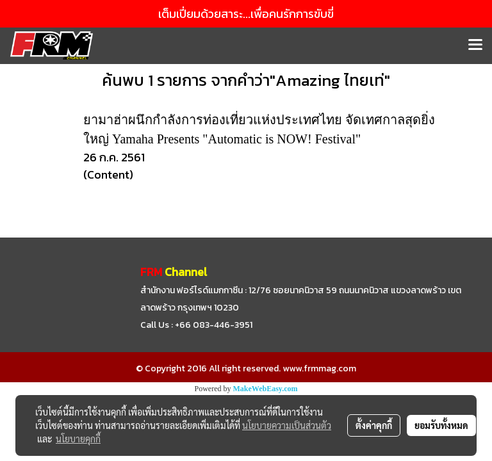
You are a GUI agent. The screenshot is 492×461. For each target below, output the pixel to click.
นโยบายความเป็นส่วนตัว (286, 425)
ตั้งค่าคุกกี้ (374, 425)
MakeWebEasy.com (265, 388)
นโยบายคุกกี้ (78, 438)
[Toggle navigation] (475, 45)
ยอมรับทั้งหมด (441, 425)
